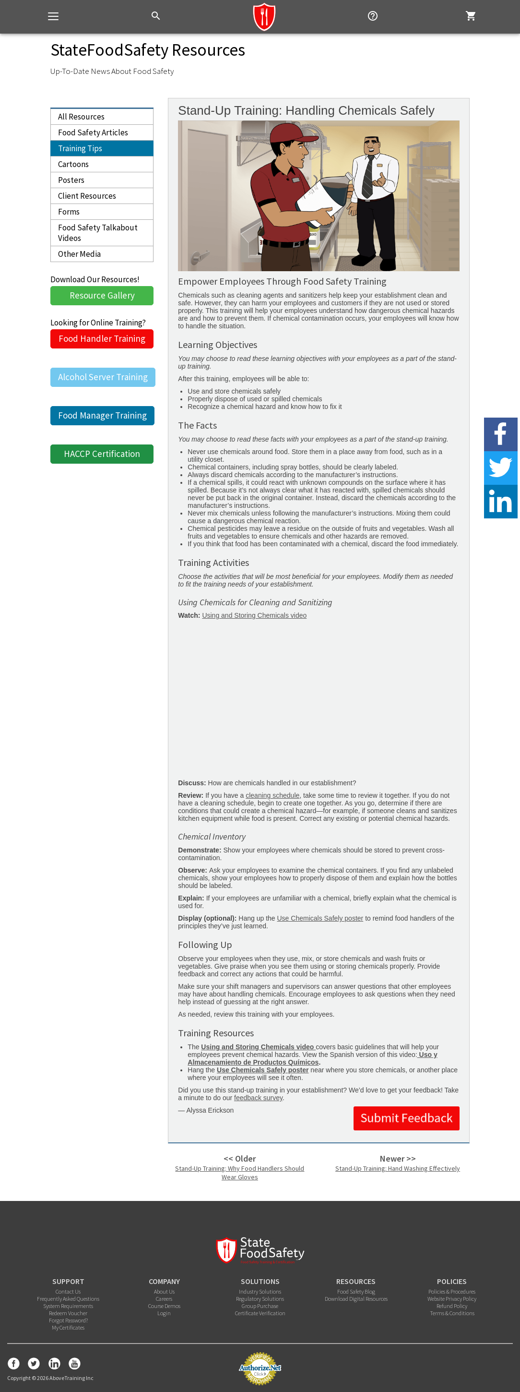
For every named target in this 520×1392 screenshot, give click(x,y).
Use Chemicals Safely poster (320, 918)
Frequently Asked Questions (68, 1298)
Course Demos (164, 1305)
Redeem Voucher (68, 1313)
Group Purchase (260, 1305)
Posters (71, 180)
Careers (164, 1298)
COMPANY (164, 1281)
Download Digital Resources (356, 1298)
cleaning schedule (272, 795)
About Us (164, 1291)
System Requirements (68, 1305)
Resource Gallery (102, 295)
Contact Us (68, 1291)
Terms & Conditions (452, 1313)
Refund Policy (452, 1305)
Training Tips (80, 148)
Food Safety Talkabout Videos (98, 232)
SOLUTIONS (260, 1281)
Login (164, 1313)
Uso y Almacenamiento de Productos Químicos (312, 1058)
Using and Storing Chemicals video (254, 615)
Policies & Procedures (451, 1291)
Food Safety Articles (93, 132)
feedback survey (258, 1098)
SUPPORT (68, 1281)
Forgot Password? (68, 1320)
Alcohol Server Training (103, 377)
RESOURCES (356, 1281)
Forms (69, 211)
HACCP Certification (102, 453)
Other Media (79, 254)
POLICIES (452, 1281)
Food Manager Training (102, 415)
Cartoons (73, 164)
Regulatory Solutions (260, 1298)
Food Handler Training (102, 338)
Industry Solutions (260, 1291)
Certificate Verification (260, 1313)
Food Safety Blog (356, 1291)
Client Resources (87, 196)
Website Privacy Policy (451, 1298)
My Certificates (68, 1327)
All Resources (81, 116)
